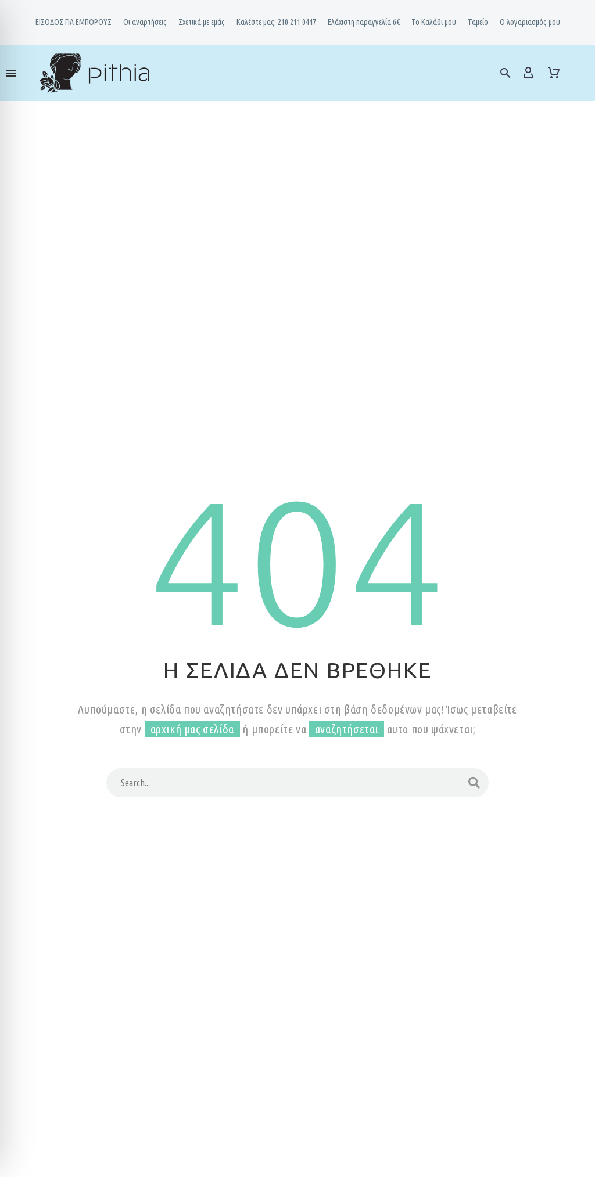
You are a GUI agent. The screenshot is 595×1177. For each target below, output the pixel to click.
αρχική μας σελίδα (192, 729)
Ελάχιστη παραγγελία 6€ (364, 22)
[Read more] (578, 71)
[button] (505, 73)
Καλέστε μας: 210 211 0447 (276, 22)
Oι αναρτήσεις (145, 22)
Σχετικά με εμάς (201, 22)
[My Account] (528, 73)
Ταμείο (478, 22)
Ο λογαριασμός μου (530, 22)
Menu (11, 73)
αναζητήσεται (346, 729)
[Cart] (554, 73)
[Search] (297, 782)
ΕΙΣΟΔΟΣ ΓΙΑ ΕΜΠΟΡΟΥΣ (73, 22)
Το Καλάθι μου (433, 22)
